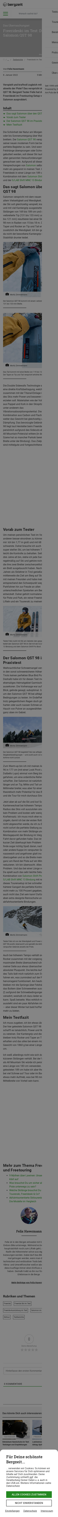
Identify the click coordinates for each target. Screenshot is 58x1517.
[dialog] (29, 1483)
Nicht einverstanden (29, 1503)
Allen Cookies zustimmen (29, 1494)
